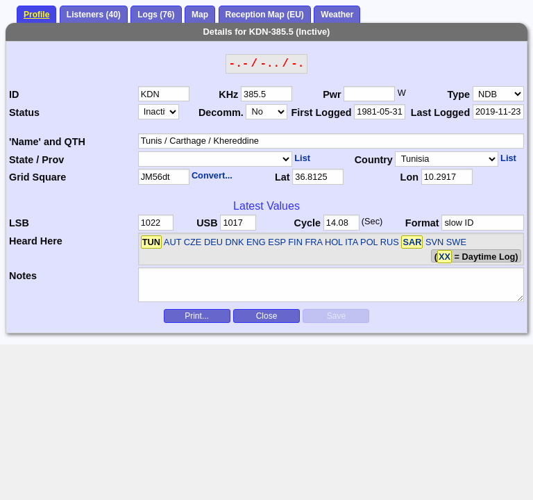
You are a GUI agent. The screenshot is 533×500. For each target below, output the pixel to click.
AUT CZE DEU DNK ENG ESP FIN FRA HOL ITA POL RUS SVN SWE (315, 242)
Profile (36, 14)
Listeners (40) (94, 14)
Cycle (307, 222)
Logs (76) (155, 14)
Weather (337, 14)
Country (374, 159)
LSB (19, 222)
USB (206, 222)
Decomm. (221, 112)
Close (267, 316)
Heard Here (35, 241)
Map (200, 14)
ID (14, 94)
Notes (23, 275)
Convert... (212, 175)
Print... (197, 316)
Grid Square (37, 177)
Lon (409, 177)
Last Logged (441, 112)
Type (459, 94)
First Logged (321, 112)
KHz (228, 94)
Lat (282, 177)
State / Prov (36, 159)
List (302, 158)
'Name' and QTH (47, 141)
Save (336, 316)
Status (24, 112)
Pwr (332, 94)
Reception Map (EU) (265, 14)
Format (422, 222)
